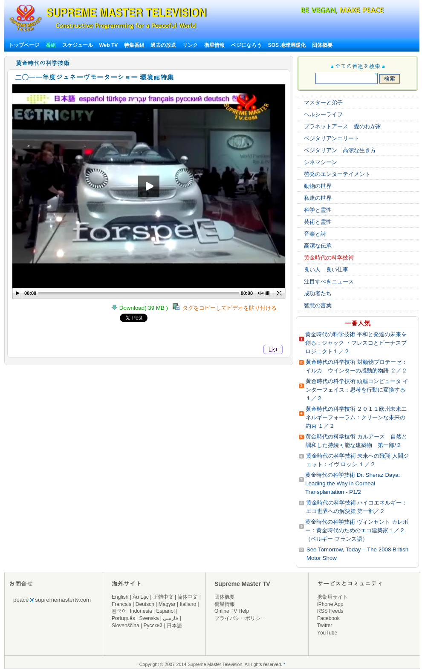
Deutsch (145, 604)
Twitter (324, 626)
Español (165, 611)
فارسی (170, 618)
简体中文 (187, 597)
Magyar (167, 604)
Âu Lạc (141, 597)
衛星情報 (214, 45)
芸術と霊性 (318, 222)
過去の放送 (163, 45)
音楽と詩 (315, 234)
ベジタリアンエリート (331, 138)
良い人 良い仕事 (326, 269)
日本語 (174, 626)
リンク (190, 45)
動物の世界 (318, 186)
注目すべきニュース (329, 281)
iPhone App (330, 604)
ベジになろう (246, 45)
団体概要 (322, 45)
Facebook (328, 618)
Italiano (187, 604)
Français (121, 604)
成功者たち (318, 293)
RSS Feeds (330, 611)
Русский (153, 626)
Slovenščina (125, 626)
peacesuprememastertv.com (52, 600)
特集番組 (134, 45)
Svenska (149, 618)
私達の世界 (318, 198)
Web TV (109, 45)
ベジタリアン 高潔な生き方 (340, 150)
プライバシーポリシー (240, 618)
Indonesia (141, 611)
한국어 (119, 611)
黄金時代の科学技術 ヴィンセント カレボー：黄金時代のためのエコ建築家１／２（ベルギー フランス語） (356, 530)
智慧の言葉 (318, 305)
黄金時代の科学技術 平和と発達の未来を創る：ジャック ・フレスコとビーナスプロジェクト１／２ (356, 343)
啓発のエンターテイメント (337, 174)
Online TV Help (231, 611)
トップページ (24, 45)
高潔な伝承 (318, 245)
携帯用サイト (332, 597)
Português (123, 618)
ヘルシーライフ (323, 114)
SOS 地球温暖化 (287, 45)
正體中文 (163, 597)
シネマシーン (320, 162)
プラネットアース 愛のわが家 (343, 126)
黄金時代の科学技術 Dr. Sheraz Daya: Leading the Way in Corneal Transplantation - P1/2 (352, 483)
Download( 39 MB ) (142, 308)
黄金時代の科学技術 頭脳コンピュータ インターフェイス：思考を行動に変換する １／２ (357, 389)
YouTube (327, 633)
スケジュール (77, 45)
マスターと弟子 (323, 102)
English (120, 597)
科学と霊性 (318, 210)
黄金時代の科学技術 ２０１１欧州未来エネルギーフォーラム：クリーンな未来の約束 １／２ (356, 417)
